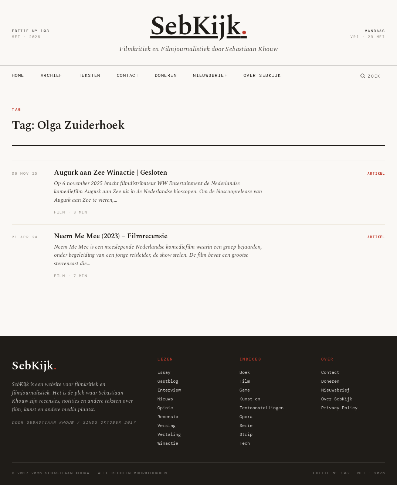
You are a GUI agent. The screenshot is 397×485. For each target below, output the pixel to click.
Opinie (165, 408)
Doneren (166, 75)
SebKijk (198, 26)
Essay (163, 372)
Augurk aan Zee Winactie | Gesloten (110, 172)
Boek (245, 372)
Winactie (167, 443)
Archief (51, 75)
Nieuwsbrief (210, 75)
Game (245, 390)
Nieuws (165, 399)
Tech (245, 443)
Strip (246, 434)
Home (18, 75)
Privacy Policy (339, 408)
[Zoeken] (370, 76)
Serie (246, 425)
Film (245, 381)
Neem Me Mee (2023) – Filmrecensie (110, 236)
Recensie (167, 417)
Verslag (166, 425)
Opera (246, 417)
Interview (169, 390)
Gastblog (167, 381)
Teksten (90, 75)
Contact (128, 75)
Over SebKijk (262, 75)
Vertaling (169, 434)
